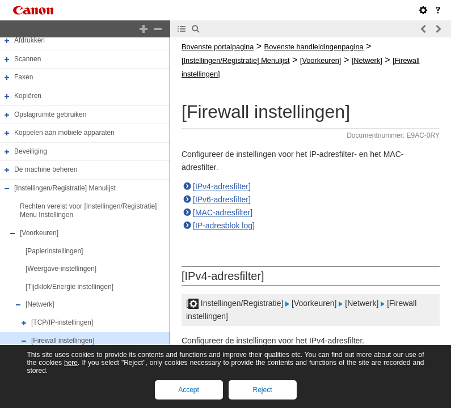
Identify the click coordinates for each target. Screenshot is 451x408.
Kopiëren (27, 96)
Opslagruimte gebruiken (50, 114)
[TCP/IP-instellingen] (62, 322)
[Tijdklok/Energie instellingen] (69, 287)
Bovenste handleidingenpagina (314, 46)
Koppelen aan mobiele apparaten (64, 133)
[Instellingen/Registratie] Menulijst (65, 188)
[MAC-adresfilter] (222, 212)
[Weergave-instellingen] (61, 269)
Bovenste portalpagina (218, 46)
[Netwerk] (40, 305)
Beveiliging (30, 151)
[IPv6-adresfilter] (222, 199)
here (71, 363)
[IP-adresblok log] (224, 225)
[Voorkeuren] (39, 233)
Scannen (27, 59)
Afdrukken (29, 40)
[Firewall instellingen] (62, 341)
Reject (262, 390)
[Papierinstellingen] (54, 251)
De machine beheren (45, 170)
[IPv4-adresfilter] (222, 186)
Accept (188, 390)
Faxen (23, 77)
